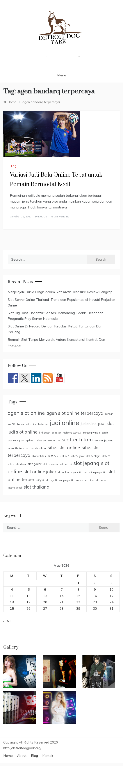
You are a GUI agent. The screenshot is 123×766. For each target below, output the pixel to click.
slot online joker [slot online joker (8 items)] (40, 471)
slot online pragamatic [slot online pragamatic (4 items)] (70, 472)
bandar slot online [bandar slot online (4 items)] (26, 424)
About (22, 756)
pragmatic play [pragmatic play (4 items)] (16, 440)
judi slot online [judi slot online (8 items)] (22, 432)
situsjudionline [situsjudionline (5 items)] (36, 448)
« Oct (7, 621)
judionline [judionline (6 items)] (88, 423)
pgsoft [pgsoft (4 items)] (105, 432)
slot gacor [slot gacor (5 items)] (34, 464)
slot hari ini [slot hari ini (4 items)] (65, 464)
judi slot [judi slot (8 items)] (106, 423)
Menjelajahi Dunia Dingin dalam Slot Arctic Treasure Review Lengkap (60, 292)
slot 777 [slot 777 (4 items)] (64, 456)
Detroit (42, 216)
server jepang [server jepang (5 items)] (104, 440)
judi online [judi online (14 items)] (64, 423)
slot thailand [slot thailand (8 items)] (36, 487)
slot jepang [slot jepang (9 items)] (86, 463)
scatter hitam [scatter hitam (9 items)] (77, 440)
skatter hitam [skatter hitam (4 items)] (39, 456)
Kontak (47, 756)
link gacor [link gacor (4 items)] (44, 432)
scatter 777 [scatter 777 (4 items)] (54, 440)
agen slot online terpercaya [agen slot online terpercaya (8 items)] (74, 413)
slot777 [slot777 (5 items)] (53, 456)
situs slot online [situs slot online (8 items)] (64, 447)
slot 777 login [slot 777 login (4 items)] (93, 456)
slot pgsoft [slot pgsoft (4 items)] (51, 480)
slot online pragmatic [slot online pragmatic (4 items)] (95, 472)
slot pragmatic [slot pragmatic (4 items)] (66, 480)
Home (8, 756)
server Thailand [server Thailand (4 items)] (16, 448)
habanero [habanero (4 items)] (43, 424)
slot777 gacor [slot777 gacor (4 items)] (77, 456)
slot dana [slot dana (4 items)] (21, 464)
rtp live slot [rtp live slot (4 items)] (40, 440)
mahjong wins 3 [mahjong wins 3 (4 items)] (91, 432)
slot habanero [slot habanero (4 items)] (50, 464)
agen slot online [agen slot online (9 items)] (26, 413)
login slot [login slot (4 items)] (56, 432)
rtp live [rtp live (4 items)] (29, 440)
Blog (13, 166)
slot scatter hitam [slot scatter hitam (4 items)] (85, 480)
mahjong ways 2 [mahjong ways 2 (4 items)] (72, 432)
